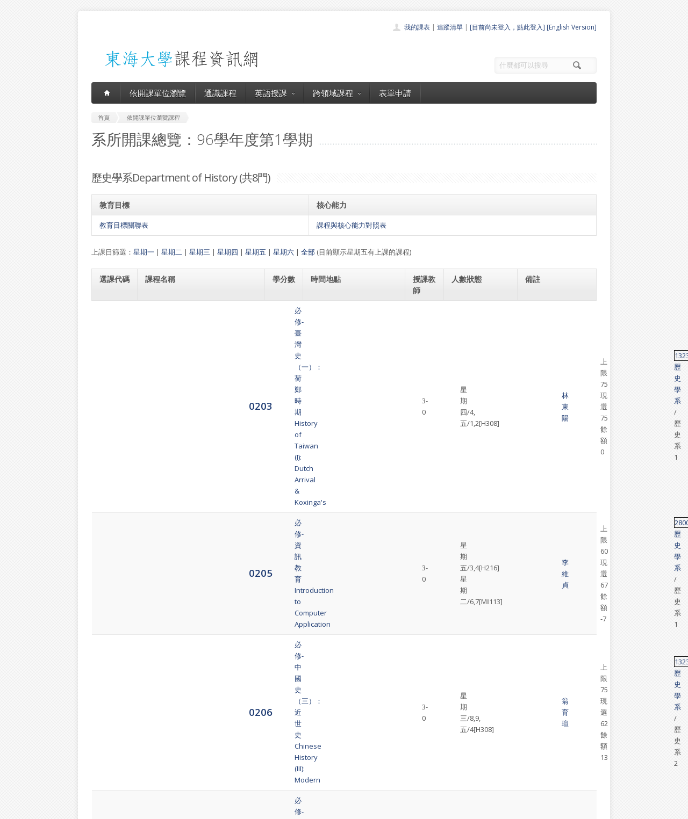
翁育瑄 (423, 402)
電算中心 (237, 808)
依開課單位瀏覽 (158, 93)
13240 (534, 434)
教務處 (272, 808)
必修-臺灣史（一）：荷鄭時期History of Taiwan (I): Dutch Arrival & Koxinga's (199, 322)
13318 (534, 540)
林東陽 (423, 322)
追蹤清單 (450, 27)
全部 (308, 252)
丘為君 (423, 551)
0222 (111, 507)
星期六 (283, 252)
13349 (534, 471)
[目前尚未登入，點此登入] (507, 27)
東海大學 (100, 808)
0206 (111, 401)
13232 (534, 396)
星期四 (227, 252)
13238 (534, 316)
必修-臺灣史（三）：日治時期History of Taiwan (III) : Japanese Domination (196, 439)
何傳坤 (423, 508)
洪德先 (423, 606)
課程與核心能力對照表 (351, 225)
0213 (111, 476)
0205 (111, 364)
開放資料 (316, 766)
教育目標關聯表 (123, 225)
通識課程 (220, 93)
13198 (534, 503)
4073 (111, 605)
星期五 (255, 252)
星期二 (171, 252)
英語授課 (275, 93)
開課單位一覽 (322, 718)
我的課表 (417, 27)
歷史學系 (560, 316)
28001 (534, 359)
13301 (534, 594)
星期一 (143, 252)
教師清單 (316, 777)
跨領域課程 (337, 93)
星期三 (199, 252)
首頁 (309, 707)
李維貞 (423, 364)
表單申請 (395, 93)
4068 (111, 550)
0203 (111, 321)
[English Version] (572, 27)
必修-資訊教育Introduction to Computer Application (185, 365)
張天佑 (423, 439)
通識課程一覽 (322, 730)
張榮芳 (423, 477)
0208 (111, 439)
